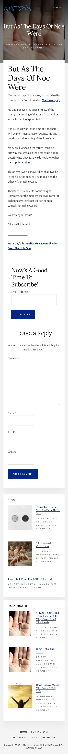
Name (12, 413)
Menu (60, 7)
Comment (14, 358)
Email (11, 432)
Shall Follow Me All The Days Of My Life (47, 688)
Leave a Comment (34, 48)
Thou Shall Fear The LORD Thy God (30, 579)
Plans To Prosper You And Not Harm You (48, 510)
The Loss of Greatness (43, 544)
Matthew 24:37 (51, 100)
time (27, 162)
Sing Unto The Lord (45, 650)
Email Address (19, 291)
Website (12, 452)
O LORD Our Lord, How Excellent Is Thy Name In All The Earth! (48, 617)
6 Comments (44, 562)
